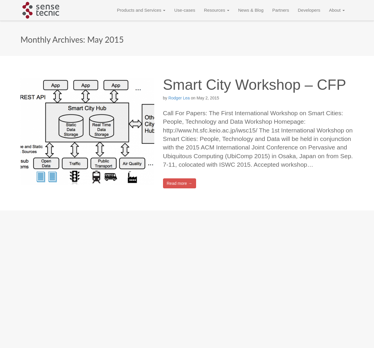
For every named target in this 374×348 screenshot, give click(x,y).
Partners (280, 10)
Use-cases (184, 10)
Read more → (179, 183)
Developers (309, 10)
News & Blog (251, 10)
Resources (216, 10)
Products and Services (141, 10)
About (337, 10)
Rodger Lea (179, 98)
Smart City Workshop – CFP (254, 85)
